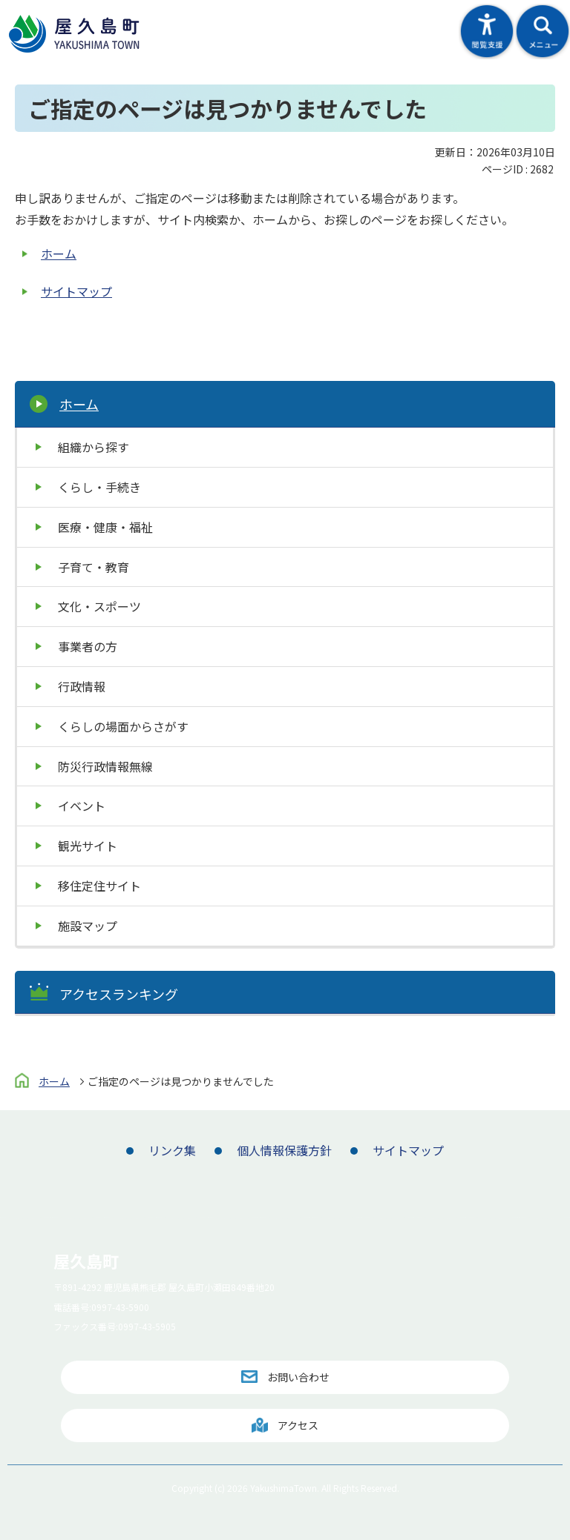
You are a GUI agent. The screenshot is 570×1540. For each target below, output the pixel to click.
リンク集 (172, 1150)
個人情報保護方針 (284, 1150)
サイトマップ (76, 291)
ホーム (58, 253)
